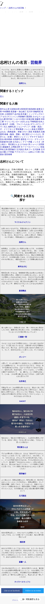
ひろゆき (24, 144)
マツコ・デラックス (35, 139)
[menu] (1, 1)
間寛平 (41, 129)
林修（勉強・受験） (13, 134)
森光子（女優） (9, 124)
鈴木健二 (24, 114)
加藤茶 (37, 119)
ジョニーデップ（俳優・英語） (29, 127)
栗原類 (29, 117)
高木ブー (28, 149)
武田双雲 (24, 109)
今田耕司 (16, 139)
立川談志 (20, 149)
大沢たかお (25, 122)
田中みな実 (5, 109)
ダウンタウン (36, 124)
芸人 (2, 96)
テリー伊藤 (27, 142)
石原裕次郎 (15, 109)
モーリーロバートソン (30, 147)
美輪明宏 (37, 112)
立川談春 (36, 149)
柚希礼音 (12, 127)
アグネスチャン (21, 152)
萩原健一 (14, 112)
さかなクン (37, 117)
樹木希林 (8, 139)
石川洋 (30, 112)
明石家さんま (14, 144)
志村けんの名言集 (16, 8)
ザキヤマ (33, 137)
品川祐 (17, 114)
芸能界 (36, 62)
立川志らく (17, 142)
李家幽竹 (22, 117)
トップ (3, 8)
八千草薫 (10, 152)
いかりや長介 (20, 119)
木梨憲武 (36, 132)
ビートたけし (36, 134)
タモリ (25, 132)
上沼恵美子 (9, 114)
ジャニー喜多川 (30, 129)
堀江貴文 (26, 134)
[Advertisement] (22, 36)
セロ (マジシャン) (10, 117)
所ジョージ (33, 144)
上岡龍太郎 (15, 147)
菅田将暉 (8, 154)
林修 (20, 132)
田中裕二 (10, 119)
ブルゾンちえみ (23, 124)
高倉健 (3, 142)
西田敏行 (12, 149)
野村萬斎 (20, 129)
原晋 (30, 132)
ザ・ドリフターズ (7, 129)
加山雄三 (22, 112)
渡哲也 (23, 139)
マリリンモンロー (12, 122)
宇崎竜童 (34, 122)
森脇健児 (6, 147)
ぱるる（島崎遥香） (8, 132)
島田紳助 (32, 109)
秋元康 (9, 142)
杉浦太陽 (30, 119)
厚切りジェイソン (21, 137)
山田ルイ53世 (34, 152)
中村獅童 (6, 112)
